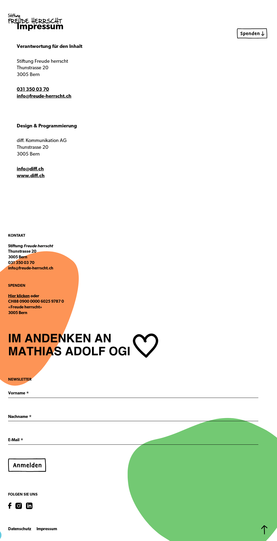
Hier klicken (19, 296)
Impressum (47, 529)
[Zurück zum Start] (264, 530)
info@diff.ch (30, 169)
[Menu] (263, 18)
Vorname (18, 394)
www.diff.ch (31, 176)
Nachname (20, 418)
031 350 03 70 (33, 89)
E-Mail (16, 441)
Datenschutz (19, 529)
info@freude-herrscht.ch (44, 96)
